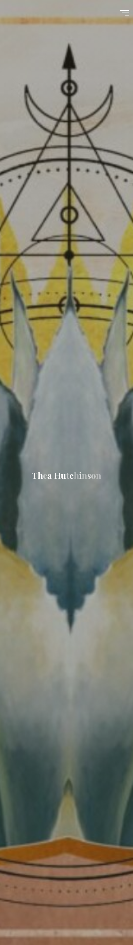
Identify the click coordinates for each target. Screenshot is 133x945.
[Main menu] (124, 12)
